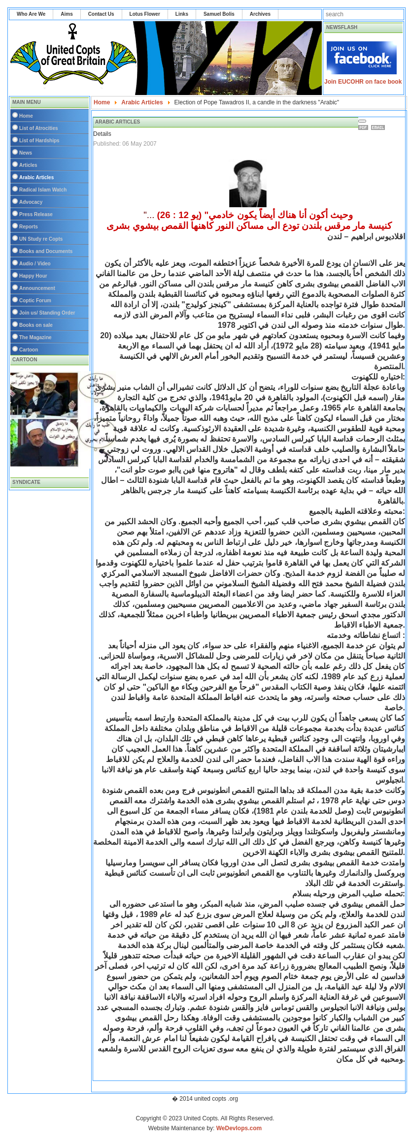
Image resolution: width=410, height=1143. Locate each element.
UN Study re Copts (41, 239)
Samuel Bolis (219, 14)
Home (26, 116)
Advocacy (30, 202)
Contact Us (101, 14)
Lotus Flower (145, 14)
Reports (28, 226)
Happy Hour (33, 276)
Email (379, 127)
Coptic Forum (35, 300)
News (25, 153)
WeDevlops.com (239, 1128)
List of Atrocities (38, 128)
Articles (28, 165)
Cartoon (28, 349)
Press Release (36, 214)
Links (181, 14)
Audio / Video (35, 263)
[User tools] (362, 121)
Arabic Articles (36, 177)
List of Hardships (39, 140)
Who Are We (31, 14)
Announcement (37, 288)
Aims (66, 14)
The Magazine (35, 337)
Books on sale (36, 325)
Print (365, 127)
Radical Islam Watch (43, 189)
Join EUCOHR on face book (363, 81)
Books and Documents (45, 251)
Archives (260, 14)
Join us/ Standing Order (47, 313)
